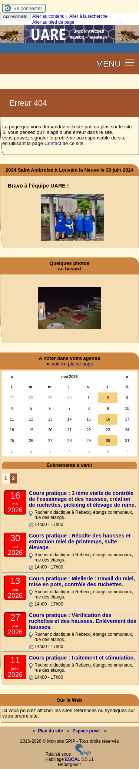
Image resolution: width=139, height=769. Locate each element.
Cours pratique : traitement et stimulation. (82, 658)
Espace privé (84, 730)
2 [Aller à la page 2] (13, 478)
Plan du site (48, 730)
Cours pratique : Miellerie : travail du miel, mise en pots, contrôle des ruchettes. (82, 581)
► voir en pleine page (69, 364)
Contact (52, 143)
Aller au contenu (48, 16)
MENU (108, 63)
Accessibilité (15, 16)
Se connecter (27, 8)
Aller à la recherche (88, 16)
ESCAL (72, 759)
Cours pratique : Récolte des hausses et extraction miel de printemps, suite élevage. (79, 541)
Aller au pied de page (53, 22)
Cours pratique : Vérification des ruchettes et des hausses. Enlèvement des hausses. (82, 621)
